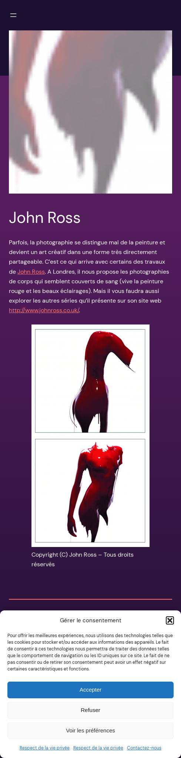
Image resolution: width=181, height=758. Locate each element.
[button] (170, 620)
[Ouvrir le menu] (13, 15)
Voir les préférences (90, 730)
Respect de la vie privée (45, 748)
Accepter (90, 689)
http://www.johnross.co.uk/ (44, 310)
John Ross (31, 272)
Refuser (90, 710)
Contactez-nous (144, 748)
